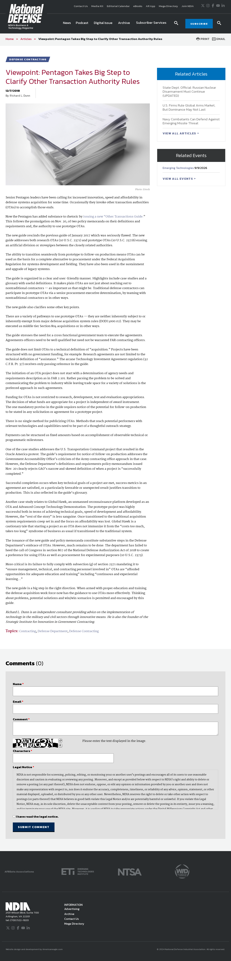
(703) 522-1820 (19, 920)
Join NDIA (188, 6)
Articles (26, 39)
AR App (150, 6)
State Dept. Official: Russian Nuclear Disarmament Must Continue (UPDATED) (189, 91)
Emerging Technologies (178, 168)
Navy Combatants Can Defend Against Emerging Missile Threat (191, 121)
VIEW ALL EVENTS (178, 178)
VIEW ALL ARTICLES (180, 133)
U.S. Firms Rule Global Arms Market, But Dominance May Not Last (189, 107)
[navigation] (115, 23)
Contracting (27, 631)
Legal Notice (23, 767)
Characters (22, 751)
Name (18, 684)
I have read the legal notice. (37, 816)
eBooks (137, 6)
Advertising (71, 909)
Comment (21, 719)
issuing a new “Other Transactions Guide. (113, 216)
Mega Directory (168, 6)
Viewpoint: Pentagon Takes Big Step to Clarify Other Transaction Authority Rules (100, 39)
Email (218, 39)
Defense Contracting (84, 631)
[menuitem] (67, 23)
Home (10, 39)
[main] (115, 448)
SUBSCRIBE (199, 24)
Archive (69, 914)
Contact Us (81, 6)
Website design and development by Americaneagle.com (34, 949)
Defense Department (52, 631)
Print (203, 39)
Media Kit (97, 6)
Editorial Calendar (118, 6)
